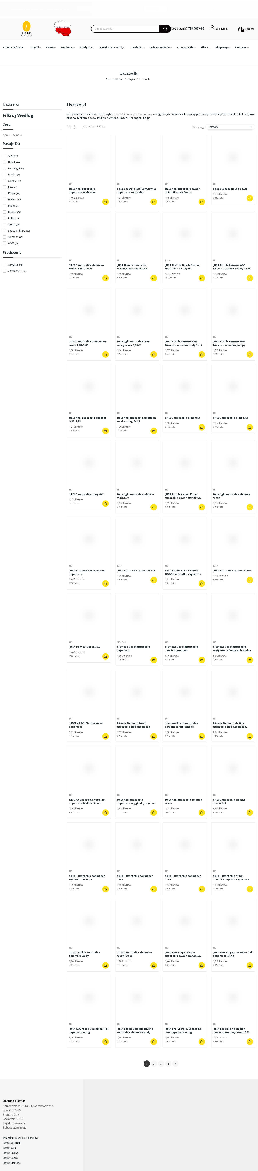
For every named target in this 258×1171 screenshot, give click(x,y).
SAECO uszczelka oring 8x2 (87, 494)
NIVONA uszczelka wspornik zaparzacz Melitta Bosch (88, 801)
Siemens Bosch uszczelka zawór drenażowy (182, 648)
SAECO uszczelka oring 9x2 (183, 417)
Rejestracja (240, 8)
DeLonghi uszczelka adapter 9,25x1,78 (88, 419)
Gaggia (14, 180)
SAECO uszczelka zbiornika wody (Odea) (135, 954)
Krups (14, 193)
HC (71, 184)
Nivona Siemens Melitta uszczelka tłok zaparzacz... (231, 725)
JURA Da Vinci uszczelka (85, 647)
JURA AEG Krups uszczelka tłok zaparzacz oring (230, 954)
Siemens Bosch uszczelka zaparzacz (134, 648)
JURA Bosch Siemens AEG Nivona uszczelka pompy (230, 343)
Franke (14, 174)
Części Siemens (12, 1162)
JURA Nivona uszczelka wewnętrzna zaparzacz (133, 266)
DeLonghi (16, 168)
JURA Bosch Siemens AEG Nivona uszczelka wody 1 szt (232, 266)
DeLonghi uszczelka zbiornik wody (232, 495)
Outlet (206, 9)
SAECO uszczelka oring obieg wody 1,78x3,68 (88, 343)
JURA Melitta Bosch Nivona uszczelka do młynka (183, 266)
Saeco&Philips (19, 230)
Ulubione (224, 8)
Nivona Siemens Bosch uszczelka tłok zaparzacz (134, 725)
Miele (13, 205)
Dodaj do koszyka (105, 202)
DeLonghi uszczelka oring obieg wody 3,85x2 (134, 343)
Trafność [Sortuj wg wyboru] (230, 127)
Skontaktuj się (90, 8)
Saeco (14, 224)
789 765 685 (196, 28)
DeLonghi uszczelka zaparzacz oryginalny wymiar (137, 801)
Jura (12, 187)
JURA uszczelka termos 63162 (233, 570)
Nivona (14, 212)
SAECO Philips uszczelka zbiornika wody (85, 954)
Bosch (14, 162)
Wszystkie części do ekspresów (20, 1137)
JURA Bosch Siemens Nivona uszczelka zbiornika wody (136, 1030)
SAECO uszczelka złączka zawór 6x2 (230, 801)
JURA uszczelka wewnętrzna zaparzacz (88, 572)
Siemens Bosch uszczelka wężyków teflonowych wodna (233, 648)
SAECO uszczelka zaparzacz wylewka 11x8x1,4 (88, 877)
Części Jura (9, 1147)
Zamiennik (17, 271)
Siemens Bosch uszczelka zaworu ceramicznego (182, 725)
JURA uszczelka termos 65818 (137, 570)
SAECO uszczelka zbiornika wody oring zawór (87, 266)
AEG (13, 155)
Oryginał (15, 264)
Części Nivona (10, 1152)
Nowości (182, 9)
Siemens (15, 237)
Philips (13, 218)
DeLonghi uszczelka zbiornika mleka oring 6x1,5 (137, 419)
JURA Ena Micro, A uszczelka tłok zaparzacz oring (184, 1030)
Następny (175, 1063)
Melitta (14, 199)
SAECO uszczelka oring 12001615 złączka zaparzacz (232, 877)
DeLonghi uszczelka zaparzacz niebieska (83, 190)
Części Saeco (10, 1157)
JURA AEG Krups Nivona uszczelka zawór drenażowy (184, 954)
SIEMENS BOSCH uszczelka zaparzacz (86, 725)
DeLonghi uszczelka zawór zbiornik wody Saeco (183, 190)
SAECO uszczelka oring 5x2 (231, 417)
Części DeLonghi (12, 1142)
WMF (13, 243)
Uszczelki (11, 105)
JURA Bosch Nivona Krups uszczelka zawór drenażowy (184, 495)
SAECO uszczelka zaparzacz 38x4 (136, 877)
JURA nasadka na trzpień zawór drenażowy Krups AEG (232, 1030)
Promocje (155, 9)
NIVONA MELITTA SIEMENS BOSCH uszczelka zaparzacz (184, 572)
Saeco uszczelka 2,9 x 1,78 (230, 188)
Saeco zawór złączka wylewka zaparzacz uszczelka (137, 190)
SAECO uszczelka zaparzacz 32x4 (184, 877)
